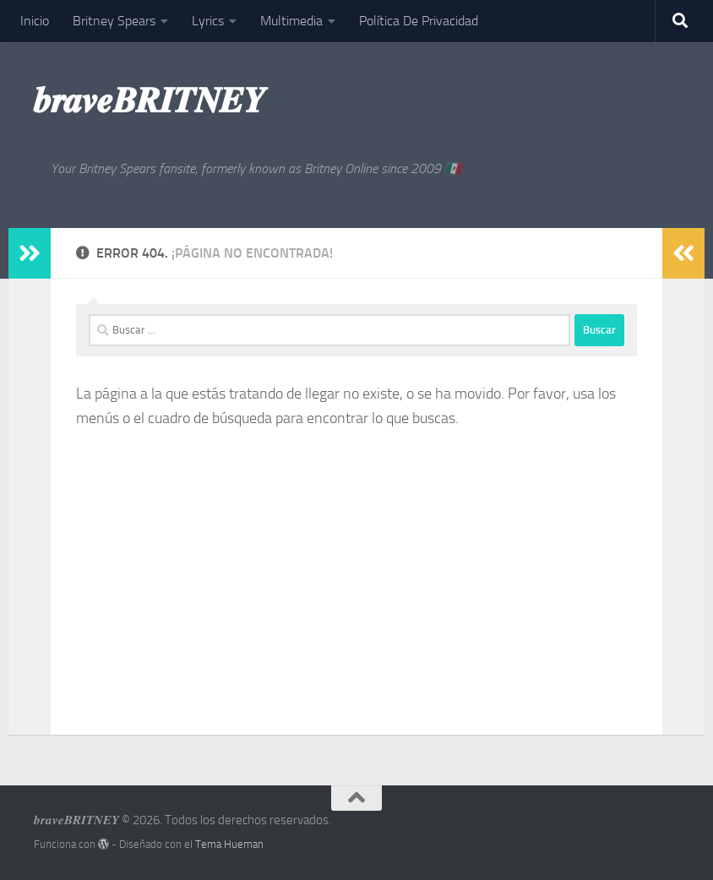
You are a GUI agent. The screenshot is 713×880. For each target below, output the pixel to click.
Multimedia (291, 21)
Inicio (34, 21)
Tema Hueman (229, 844)
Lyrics (208, 21)
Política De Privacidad (418, 21)
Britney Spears (114, 21)
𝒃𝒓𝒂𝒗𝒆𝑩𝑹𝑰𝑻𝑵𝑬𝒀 (149, 100)
